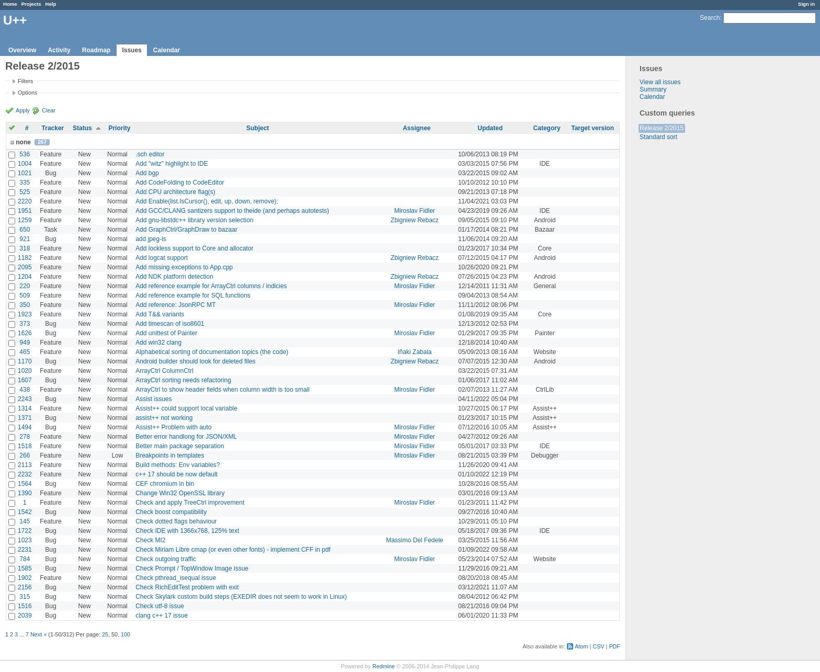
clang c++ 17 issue (161, 615)
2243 (25, 399)
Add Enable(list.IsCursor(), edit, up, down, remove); (206, 201)
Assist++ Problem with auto (173, 427)
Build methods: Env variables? (177, 465)
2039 (25, 615)
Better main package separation (179, 446)
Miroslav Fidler (414, 210)
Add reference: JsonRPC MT (175, 305)
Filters (25, 81)
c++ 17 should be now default (176, 474)
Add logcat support (161, 257)
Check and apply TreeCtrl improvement (189, 502)
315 (24, 596)
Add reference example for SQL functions (192, 295)
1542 (25, 512)
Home (10, 4)
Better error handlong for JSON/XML (186, 436)
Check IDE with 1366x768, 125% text (187, 530)
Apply (23, 110)
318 (24, 248)
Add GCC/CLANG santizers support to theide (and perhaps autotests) (232, 210)
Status (82, 128)
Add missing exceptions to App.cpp (184, 267)
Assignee (416, 128)
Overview (22, 50)
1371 (25, 418)
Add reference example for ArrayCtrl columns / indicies (211, 286)
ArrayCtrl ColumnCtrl (164, 370)
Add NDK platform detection (174, 276)
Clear (48, 110)
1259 (25, 220)
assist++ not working (163, 418)
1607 (25, 380)
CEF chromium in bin (164, 483)
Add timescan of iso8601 (169, 323)
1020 (25, 370)
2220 (25, 201)
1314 (25, 408)
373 (24, 323)
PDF (614, 646)
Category (547, 128)
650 (24, 229)
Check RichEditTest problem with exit (186, 587)
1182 (25, 257)
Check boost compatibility (171, 512)
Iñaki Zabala (414, 352)
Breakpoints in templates (169, 455)
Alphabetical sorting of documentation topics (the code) (211, 352)
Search (710, 17)
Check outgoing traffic (165, 559)
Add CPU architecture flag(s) (175, 192)
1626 (25, 333)
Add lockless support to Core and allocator (194, 248)
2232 (25, 474)
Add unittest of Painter (166, 333)
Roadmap (96, 50)
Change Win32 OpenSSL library (179, 493)
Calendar (166, 50)
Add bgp (147, 173)
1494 (25, 427)
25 (105, 634)
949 (24, 342)
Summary (653, 89)
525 (24, 192)
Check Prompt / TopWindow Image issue (191, 568)
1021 (25, 173)
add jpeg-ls (150, 239)
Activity (59, 50)
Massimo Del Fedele (414, 540)
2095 (25, 267)
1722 (25, 530)
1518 (25, 446)
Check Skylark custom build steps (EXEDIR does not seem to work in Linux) (241, 596)
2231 (25, 549)
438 (24, 389)
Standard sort (658, 137)
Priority (119, 128)
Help (50, 4)
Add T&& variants (159, 314)
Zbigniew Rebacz (415, 220)
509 (24, 295)
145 (24, 521)
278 (24, 436)
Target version (592, 128)
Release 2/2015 (662, 128)
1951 (25, 210)
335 (24, 182)
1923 (25, 314)
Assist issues (153, 399)
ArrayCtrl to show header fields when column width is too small (222, 389)
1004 (25, 163)
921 (24, 239)
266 (24, 455)
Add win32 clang (158, 342)
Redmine (383, 666)
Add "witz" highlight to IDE (171, 163)
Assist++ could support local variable (186, 408)
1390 (25, 493)
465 (24, 352)
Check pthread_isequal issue (175, 578)
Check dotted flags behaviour (176, 521)
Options (27, 92)
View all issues (660, 82)
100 (125, 634)
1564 (25, 483)
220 (24, 286)
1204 (25, 276)
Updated (490, 128)
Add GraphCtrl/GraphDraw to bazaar (186, 229)
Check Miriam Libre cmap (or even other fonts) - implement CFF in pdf (233, 549)
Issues (131, 50)
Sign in (806, 4)
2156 (25, 587)
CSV (598, 646)
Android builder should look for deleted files (195, 361)
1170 (25, 361)
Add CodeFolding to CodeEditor (179, 182)
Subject (257, 128)
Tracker (53, 128)
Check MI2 (150, 540)
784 (24, 559)
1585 (25, 568)
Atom (581, 646)
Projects (31, 4)
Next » (38, 634)
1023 (25, 540)
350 (24, 305)
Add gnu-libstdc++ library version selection (194, 220)
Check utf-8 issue (159, 606)
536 (24, 154)
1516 (25, 606)
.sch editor (149, 154)
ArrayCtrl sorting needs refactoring (183, 380)
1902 (25, 578)
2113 (25, 465)
